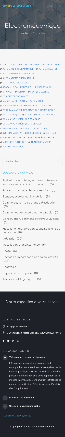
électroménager (13, 146)
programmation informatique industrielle (29, 110)
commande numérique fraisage (21, 119)
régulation (34, 133)
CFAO (5, 64)
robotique (40, 128)
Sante (10, 251)
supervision (44, 87)
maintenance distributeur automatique (27, 105)
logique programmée (15, 96)
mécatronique (11, 115)
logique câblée (39, 92)
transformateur (41, 142)
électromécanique (14, 137)
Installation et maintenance (24, 245)
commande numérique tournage (22, 124)
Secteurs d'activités (18, 172)
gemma (21, 92)
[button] (59, 6)
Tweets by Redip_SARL (17, 416)
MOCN (28, 115)
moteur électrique (14, 142)
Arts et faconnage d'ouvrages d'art (29, 190)
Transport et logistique (22, 279)
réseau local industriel (17, 87)
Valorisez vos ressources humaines (27, 357)
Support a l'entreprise (20, 273)
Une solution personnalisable (25, 406)
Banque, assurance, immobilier (26, 196)
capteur (51, 133)
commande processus (16, 83)
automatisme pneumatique (19, 78)
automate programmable (18, 69)
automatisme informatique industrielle (37, 64)
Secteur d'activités (33, 33)
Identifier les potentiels (21, 397)
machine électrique (42, 137)
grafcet (7, 92)
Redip (27, 426)
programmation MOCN (16, 128)
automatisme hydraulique (18, 73)
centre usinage (45, 115)
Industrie (13, 239)
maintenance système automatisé (23, 101)
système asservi (12, 133)
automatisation (48, 69)
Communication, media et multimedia (30, 212)
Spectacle (12, 267)
